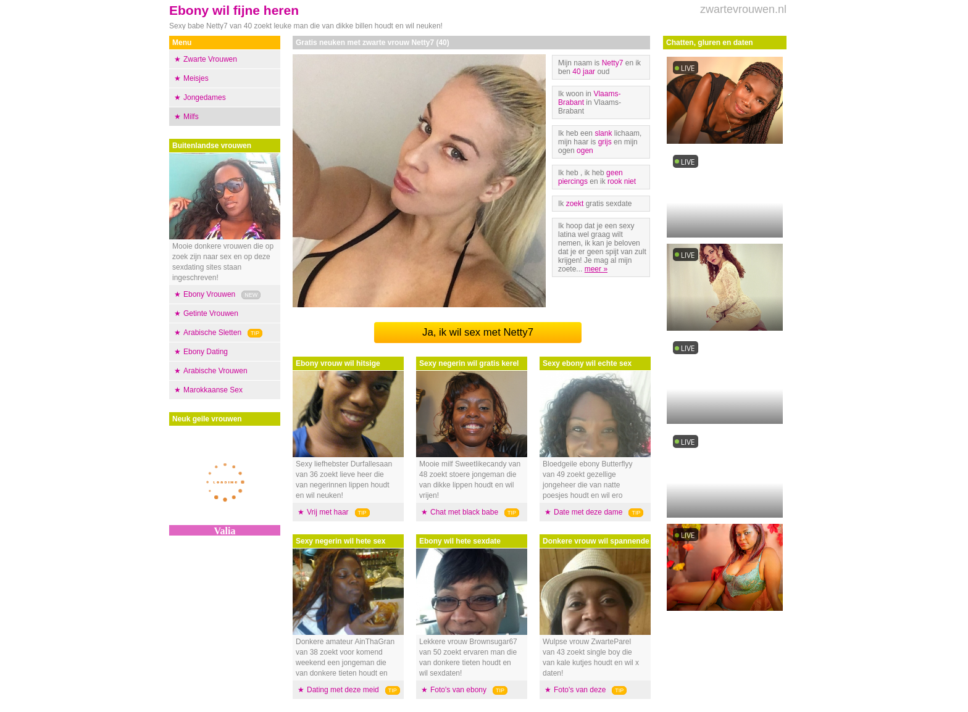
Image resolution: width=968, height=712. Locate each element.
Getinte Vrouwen (210, 313)
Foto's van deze (580, 689)
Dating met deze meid (343, 689)
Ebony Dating (205, 351)
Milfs (191, 116)
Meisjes (196, 78)
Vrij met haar (328, 512)
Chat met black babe (464, 512)
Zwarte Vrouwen (210, 59)
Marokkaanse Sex (213, 390)
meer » (596, 269)
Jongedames (204, 97)
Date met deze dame (588, 512)
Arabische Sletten (212, 332)
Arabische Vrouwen (215, 370)
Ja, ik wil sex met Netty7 (477, 332)
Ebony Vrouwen (209, 294)
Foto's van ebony (458, 689)
